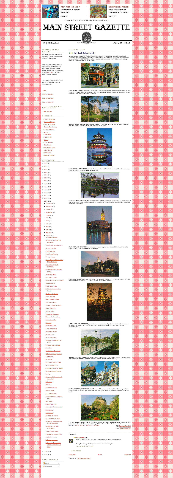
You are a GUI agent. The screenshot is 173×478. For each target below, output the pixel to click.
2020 (46, 169)
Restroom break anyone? (53, 351)
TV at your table (50, 257)
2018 (46, 175)
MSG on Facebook (47, 94)
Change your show (51, 404)
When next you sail (51, 387)
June (47, 220)
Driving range (49, 410)
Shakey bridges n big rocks (53, 371)
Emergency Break (51, 325)
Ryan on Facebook (47, 98)
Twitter (44, 90)
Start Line (48, 348)
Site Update (47, 145)
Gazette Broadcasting (50, 127)
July (47, 218)
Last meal (48, 323)
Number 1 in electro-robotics (54, 305)
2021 (46, 166)
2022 (46, 163)
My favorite (49, 359)
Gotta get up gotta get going (54, 354)
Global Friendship (51, 308)
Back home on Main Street (53, 362)
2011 (46, 195)
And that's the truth (51, 437)
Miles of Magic (50, 390)
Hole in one (49, 382)
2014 (46, 186)
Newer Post (72, 454)
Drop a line (49, 72)
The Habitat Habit (51, 274)
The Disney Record (49, 147)
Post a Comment (76, 450)
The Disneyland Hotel (52, 294)
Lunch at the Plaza (51, 337)
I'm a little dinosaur (51, 393)
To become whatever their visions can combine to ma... (53, 444)
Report (46, 140)
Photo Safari (47, 137)
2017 (46, 178)
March (48, 229)
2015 (46, 183)
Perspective (47, 134)
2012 (46, 192)
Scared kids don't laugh (52, 314)
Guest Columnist (49, 129)
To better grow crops (52, 440)
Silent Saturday (48, 142)
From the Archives (49, 124)
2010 (46, 198)
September (49, 212)
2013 (46, 189)
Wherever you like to (52, 415)
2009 (46, 201)
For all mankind (50, 296)
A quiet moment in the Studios (54, 368)
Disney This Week (49, 119)
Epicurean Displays (49, 122)
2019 (46, 172)
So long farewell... (51, 320)
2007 (46, 454)
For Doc (48, 384)
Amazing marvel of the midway (54, 280)
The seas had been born (53, 317)
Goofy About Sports (51, 328)
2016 (46, 181)
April (47, 226)
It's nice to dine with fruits (53, 345)
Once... (46, 132)
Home (100, 454)
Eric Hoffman (48, 111)
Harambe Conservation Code (54, 245)
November (49, 206)
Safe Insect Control (51, 277)
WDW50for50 (48, 150)
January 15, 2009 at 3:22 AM (84, 446)
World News (47, 152)
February (49, 232)
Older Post (127, 454)
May (47, 223)
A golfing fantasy (50, 251)
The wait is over (50, 283)
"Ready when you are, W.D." (54, 434)
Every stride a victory (52, 237)
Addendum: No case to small (54, 407)
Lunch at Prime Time (52, 365)
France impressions (51, 331)
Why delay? (49, 401)
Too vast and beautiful (52, 431)
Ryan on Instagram (47, 102)
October (48, 209)
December (49, 203)
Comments (48, 466)
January (48, 235)
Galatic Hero (49, 356)
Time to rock (49, 413)
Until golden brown (51, 302)
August (48, 215)
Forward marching (51, 248)
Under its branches (51, 286)
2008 (46, 451)
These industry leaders (52, 299)
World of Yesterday (125, 428)
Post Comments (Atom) (83, 458)
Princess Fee (80, 437)
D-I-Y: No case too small (53, 418)
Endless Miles (50, 311)
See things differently (52, 254)
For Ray (48, 374)
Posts (46, 463)
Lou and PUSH (50, 334)
